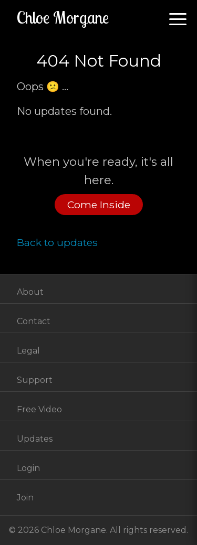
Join (25, 498)
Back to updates (57, 242)
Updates (35, 439)
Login (28, 468)
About (30, 292)
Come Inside (98, 204)
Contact (33, 321)
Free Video (39, 409)
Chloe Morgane (63, 17)
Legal (28, 351)
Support (35, 380)
